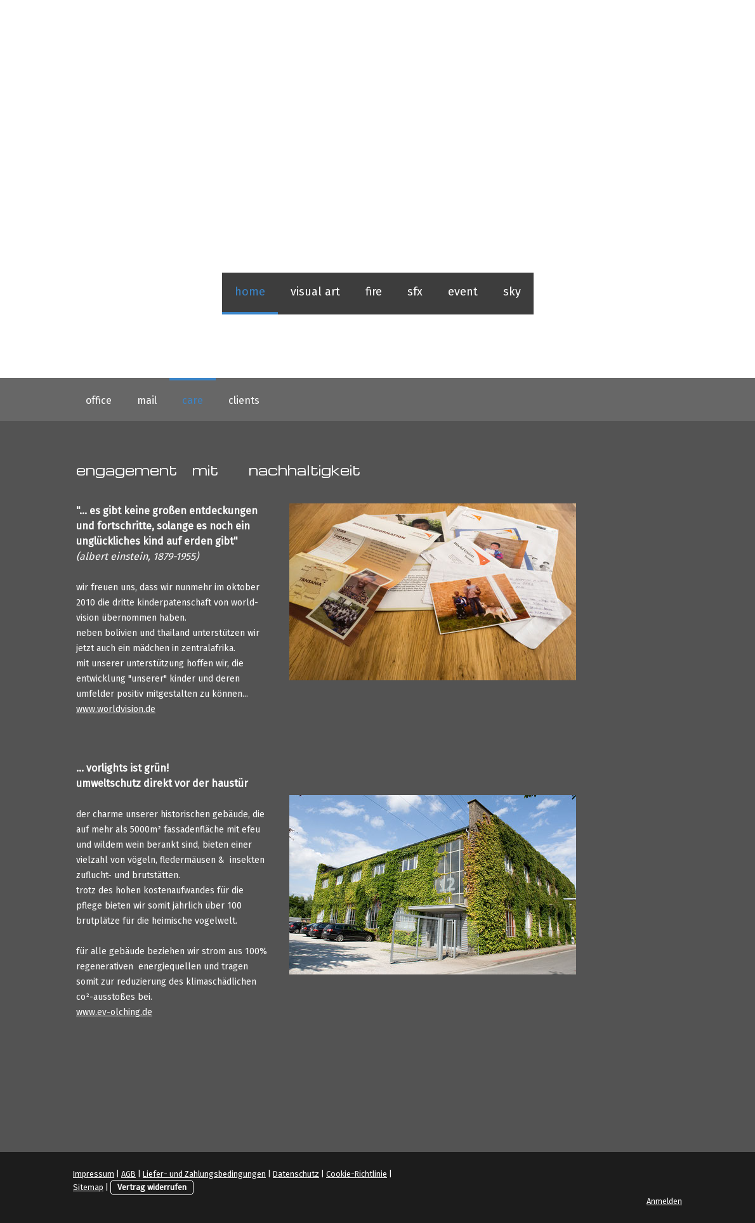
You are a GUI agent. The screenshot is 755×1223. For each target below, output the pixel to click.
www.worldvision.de (115, 709)
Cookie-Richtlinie (356, 1174)
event (463, 292)
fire (373, 292)
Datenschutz (296, 1174)
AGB (128, 1174)
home (250, 292)
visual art (315, 292)
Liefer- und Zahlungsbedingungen (204, 1174)
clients (243, 400)
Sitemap (88, 1187)
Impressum (93, 1174)
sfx (415, 292)
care (192, 400)
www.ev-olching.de (114, 1012)
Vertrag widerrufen (152, 1187)
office (99, 400)
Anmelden (664, 1201)
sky (512, 292)
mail (147, 400)
